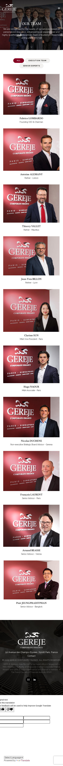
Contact (31, 656)
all (19, 61)
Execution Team (37, 61)
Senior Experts (31, 66)
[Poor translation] (9, 709)
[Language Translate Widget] (13, 757)
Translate (23, 760)
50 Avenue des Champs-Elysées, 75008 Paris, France (31, 652)
